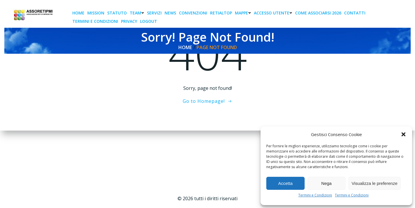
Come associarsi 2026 (318, 13)
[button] (403, 134)
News (170, 13)
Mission (95, 13)
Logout (148, 21)
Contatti (354, 13)
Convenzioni (193, 13)
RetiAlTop (221, 13)
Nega (326, 183)
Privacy (129, 21)
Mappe (243, 13)
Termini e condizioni (95, 21)
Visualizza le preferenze (374, 183)
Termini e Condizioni (315, 195)
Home (78, 13)
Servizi (154, 13)
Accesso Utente (273, 13)
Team (137, 13)
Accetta (285, 183)
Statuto (117, 13)
